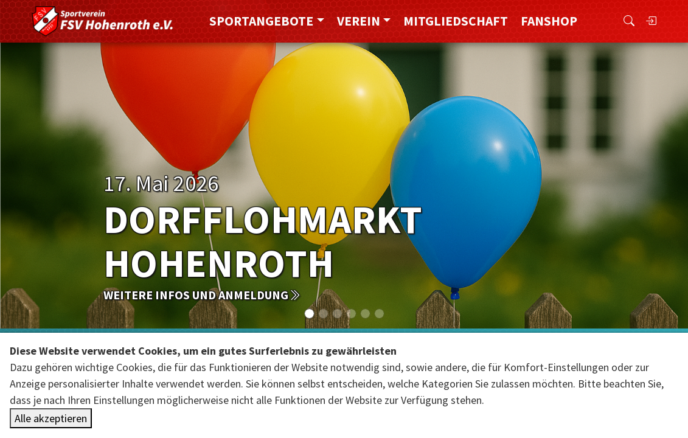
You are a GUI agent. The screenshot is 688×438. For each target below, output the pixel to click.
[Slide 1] (323, 313)
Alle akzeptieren (51, 418)
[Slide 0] (309, 313)
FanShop (549, 21)
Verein (358, 21)
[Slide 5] (379, 313)
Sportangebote (261, 21)
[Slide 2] (337, 313)
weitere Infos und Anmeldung (202, 294)
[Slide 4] (365, 313)
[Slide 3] (351, 313)
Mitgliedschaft (455, 21)
